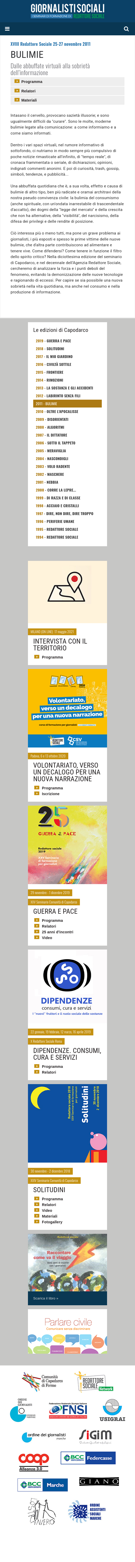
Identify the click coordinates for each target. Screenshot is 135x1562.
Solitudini (55, 348)
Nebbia (52, 482)
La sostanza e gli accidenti (70, 387)
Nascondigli (57, 458)
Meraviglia (56, 450)
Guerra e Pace (59, 340)
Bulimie (51, 403)
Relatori (28, 91)
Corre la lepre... (61, 490)
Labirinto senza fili (63, 395)
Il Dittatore (57, 435)
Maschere (55, 474)
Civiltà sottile (59, 364)
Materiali (29, 100)
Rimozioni (55, 380)
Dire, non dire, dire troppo (69, 513)
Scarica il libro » (45, 1298)
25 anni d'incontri (57, 932)
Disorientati (57, 419)
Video (47, 938)
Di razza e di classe (63, 497)
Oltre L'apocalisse (62, 411)
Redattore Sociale (62, 529)
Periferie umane (60, 521)
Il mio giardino (59, 356)
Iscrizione (51, 794)
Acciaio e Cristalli (63, 505)
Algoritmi (55, 427)
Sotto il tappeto (61, 442)
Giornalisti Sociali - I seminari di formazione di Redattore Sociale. (67, 11)
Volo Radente (58, 466)
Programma (31, 82)
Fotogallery (52, 1222)
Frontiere (55, 372)
